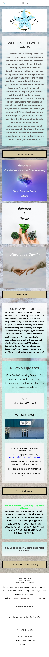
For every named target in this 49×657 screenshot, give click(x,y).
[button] (45, 3)
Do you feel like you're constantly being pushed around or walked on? (24, 462)
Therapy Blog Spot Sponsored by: (25, 454)
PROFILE (28, 637)
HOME (19, 637)
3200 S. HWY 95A (24, 580)
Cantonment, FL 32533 (24, 582)
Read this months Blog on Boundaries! (24, 469)
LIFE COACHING (29, 640)
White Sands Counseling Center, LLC (24, 457)
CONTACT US (24, 644)
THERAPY (16, 640)
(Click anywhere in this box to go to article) (24, 474)
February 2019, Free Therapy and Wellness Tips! (25, 449)
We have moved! (24, 414)
